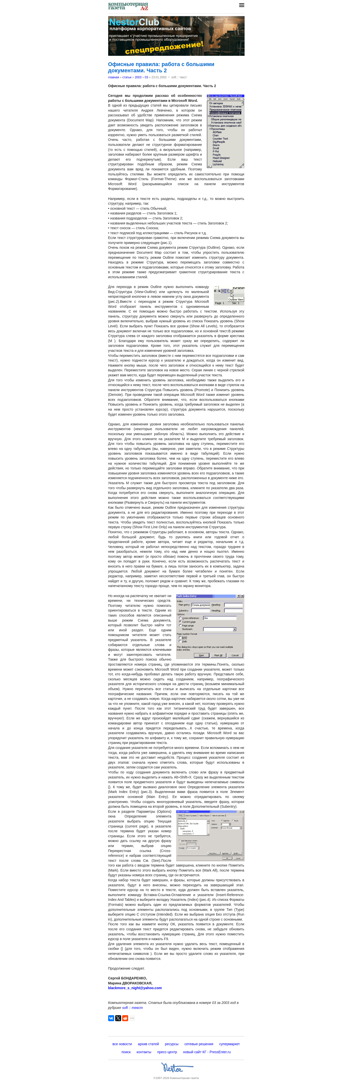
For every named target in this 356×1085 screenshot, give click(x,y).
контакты (144, 1052)
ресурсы (171, 1044)
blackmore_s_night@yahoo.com (135, 988)
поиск (126, 1052)
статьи (126, 77)
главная (113, 77)
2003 (138, 77)
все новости (122, 1044)
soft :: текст (132, 1008)
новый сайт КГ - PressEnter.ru (207, 1052)
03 (146, 77)
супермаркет (229, 1044)
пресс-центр (167, 1052)
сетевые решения (198, 1044)
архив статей (148, 1044)
